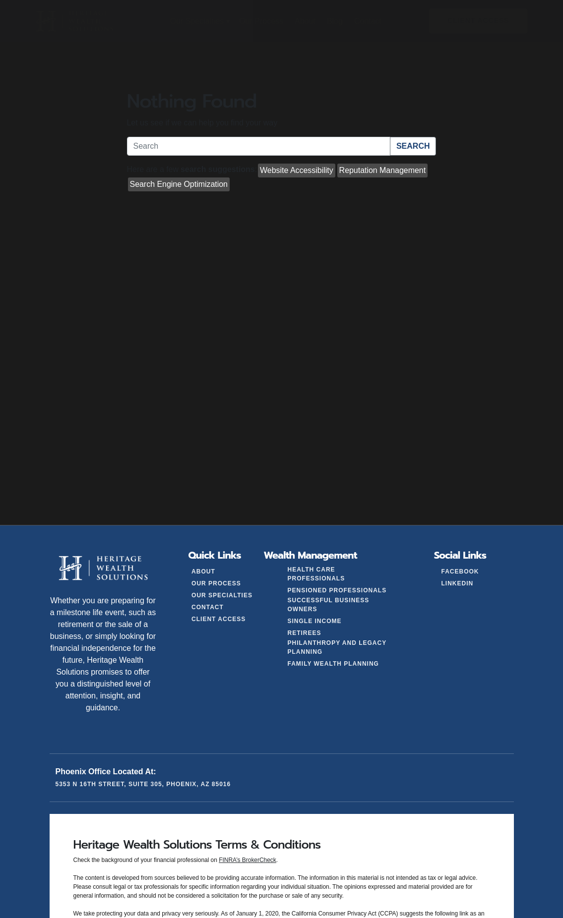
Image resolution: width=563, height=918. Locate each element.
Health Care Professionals (316, 574)
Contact (207, 607)
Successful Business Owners (329, 605)
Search (413, 146)
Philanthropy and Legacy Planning (337, 647)
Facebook (460, 571)
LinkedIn (457, 583)
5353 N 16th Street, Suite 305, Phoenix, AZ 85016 (143, 784)
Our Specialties (221, 595)
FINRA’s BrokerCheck (247, 860)
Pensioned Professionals (337, 590)
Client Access (218, 619)
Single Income (315, 621)
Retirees (304, 633)
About (203, 571)
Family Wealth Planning (333, 663)
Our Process (216, 583)
